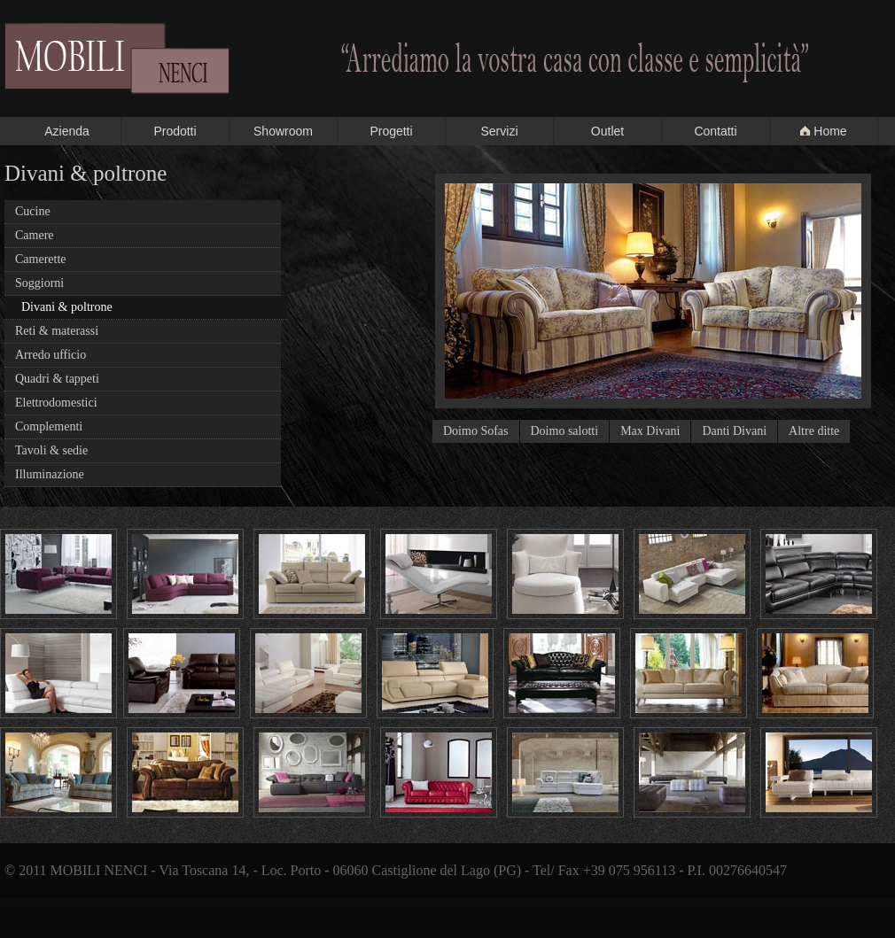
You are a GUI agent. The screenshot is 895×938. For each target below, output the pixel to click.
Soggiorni (39, 283)
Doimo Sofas (476, 431)
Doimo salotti (565, 431)
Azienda (67, 131)
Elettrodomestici (56, 402)
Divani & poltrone (67, 307)
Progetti (391, 131)
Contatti (715, 131)
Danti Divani (734, 431)
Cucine (33, 211)
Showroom (283, 131)
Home (823, 131)
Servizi (499, 131)
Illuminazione (49, 474)
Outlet (607, 131)
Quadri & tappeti (57, 378)
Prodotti (174, 131)
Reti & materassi (56, 330)
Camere (34, 235)
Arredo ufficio (50, 354)
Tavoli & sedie (51, 450)
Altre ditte (814, 431)
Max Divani (650, 431)
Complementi (48, 426)
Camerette (40, 259)
